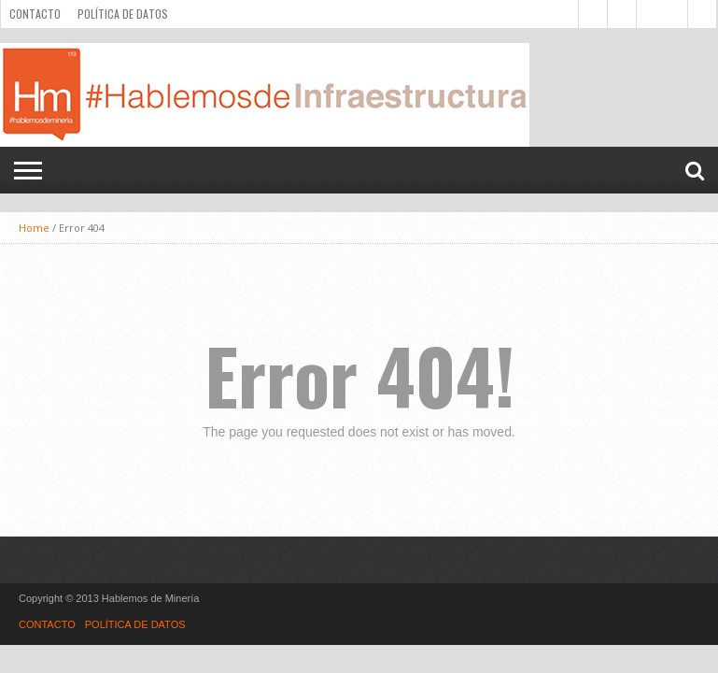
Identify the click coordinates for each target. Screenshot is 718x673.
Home (34, 228)
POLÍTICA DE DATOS (122, 13)
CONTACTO (35, 13)
